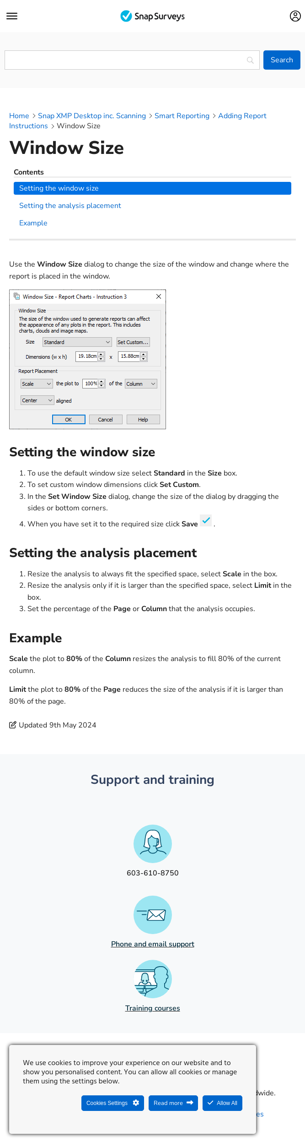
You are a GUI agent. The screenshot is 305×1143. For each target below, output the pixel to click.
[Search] (281, 60)
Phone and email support (152, 944)
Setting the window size (59, 188)
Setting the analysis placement (70, 206)
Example (33, 223)
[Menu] (11, 16)
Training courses (152, 1008)
